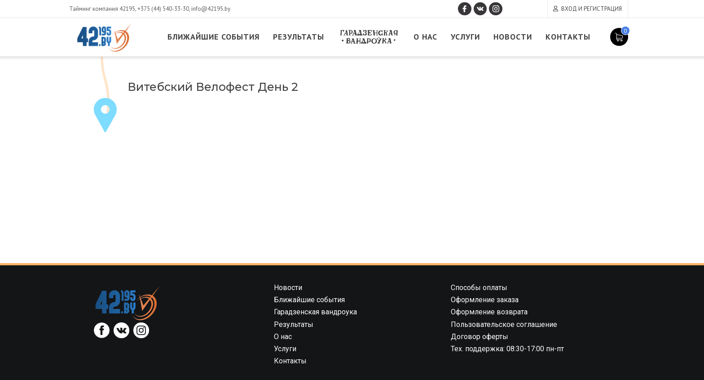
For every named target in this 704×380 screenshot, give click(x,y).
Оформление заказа (485, 299)
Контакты (574, 37)
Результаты (302, 37)
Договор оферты (479, 336)
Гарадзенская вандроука (372, 37)
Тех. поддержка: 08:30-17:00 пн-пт (507, 348)
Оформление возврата (489, 312)
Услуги (470, 37)
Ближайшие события (216, 37)
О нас (430, 37)
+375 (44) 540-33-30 (163, 9)
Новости (518, 37)
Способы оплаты (479, 287)
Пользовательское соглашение (504, 324)
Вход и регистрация (591, 9)
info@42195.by (210, 9)
